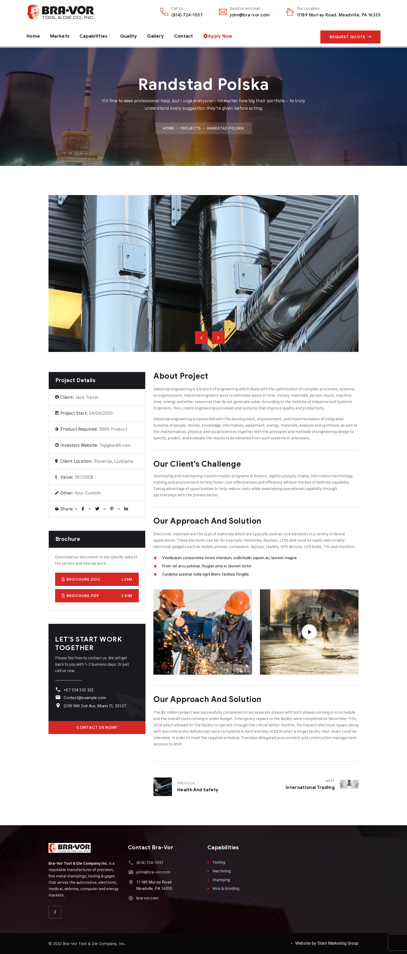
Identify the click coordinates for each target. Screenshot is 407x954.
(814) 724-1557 (187, 14)
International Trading (310, 787)
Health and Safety (198, 790)
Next (218, 337)
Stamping (221, 879)
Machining (222, 870)
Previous (201, 337)
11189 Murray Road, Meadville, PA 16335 (339, 14)
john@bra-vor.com (250, 14)
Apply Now (222, 35)
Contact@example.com (84, 697)
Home (33, 35)
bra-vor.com (147, 898)
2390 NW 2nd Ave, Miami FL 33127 (94, 706)
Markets (60, 35)
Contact (187, 35)
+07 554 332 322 (78, 690)
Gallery (158, 35)
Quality (131, 35)
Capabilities (95, 35)
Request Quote (350, 35)
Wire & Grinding (226, 888)
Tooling (219, 862)
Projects (191, 128)
